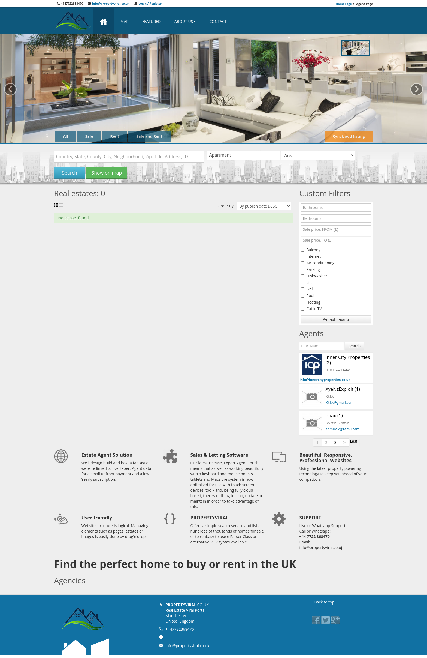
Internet (311, 256)
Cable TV (311, 308)
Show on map (107, 172)
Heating (310, 302)
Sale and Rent (149, 136)
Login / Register (148, 3)
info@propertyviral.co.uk (108, 3)
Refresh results (336, 319)
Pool (307, 295)
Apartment (243, 155)
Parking (310, 269)
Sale (89, 136)
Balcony (310, 249)
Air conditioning (317, 262)
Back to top (324, 602)
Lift (306, 282)
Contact (217, 21)
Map (124, 21)
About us (185, 21)
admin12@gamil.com (342, 429)
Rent (114, 136)
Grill (307, 289)
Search (70, 172)
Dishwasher (314, 275)
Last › (355, 441)
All (65, 136)
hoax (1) (334, 415)
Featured (151, 21)
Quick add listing (349, 136)
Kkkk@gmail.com (339, 402)
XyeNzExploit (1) (342, 389)
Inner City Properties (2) (347, 360)
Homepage (344, 4)
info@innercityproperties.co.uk (324, 379)
